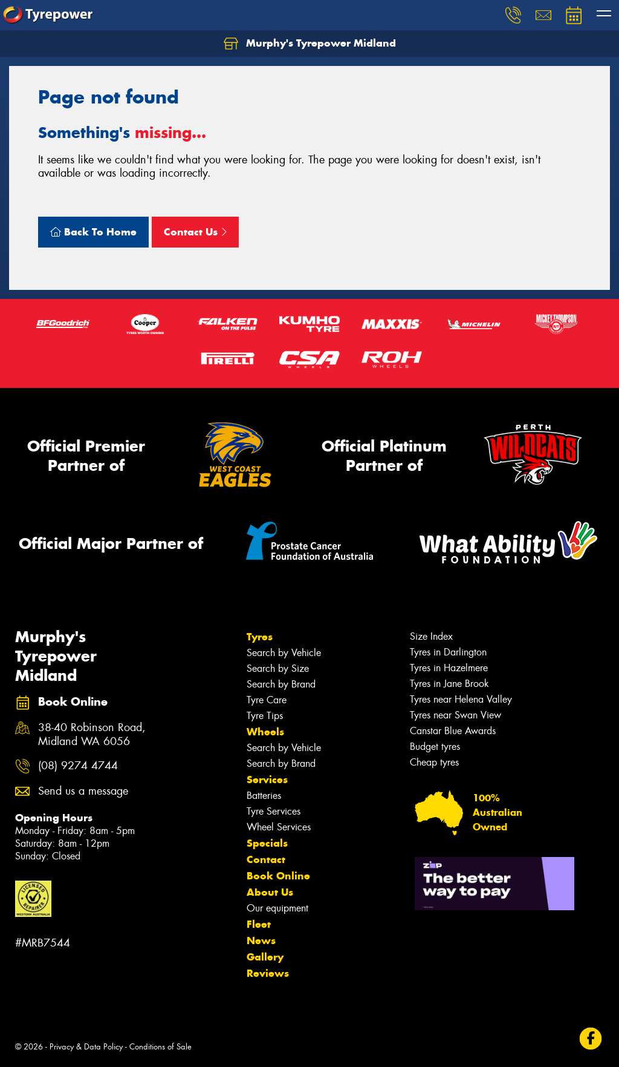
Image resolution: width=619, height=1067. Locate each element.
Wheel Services (279, 827)
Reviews (268, 973)
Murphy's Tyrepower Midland (310, 43)
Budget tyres (435, 746)
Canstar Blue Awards (453, 730)
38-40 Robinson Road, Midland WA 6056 (92, 735)
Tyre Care (267, 700)
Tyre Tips (265, 715)
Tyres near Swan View (455, 715)
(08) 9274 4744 (78, 766)
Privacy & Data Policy (86, 1047)
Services (267, 779)
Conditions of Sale (160, 1047)
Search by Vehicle (284, 652)
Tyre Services (273, 811)
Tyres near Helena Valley (461, 699)
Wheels (265, 731)
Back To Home (93, 231)
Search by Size (278, 668)
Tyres (260, 636)
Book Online (278, 875)
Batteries (264, 795)
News (261, 940)
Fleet (259, 924)
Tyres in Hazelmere (449, 668)
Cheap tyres (434, 762)
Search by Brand (281, 684)
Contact (266, 859)
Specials (267, 843)
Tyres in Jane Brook (449, 683)
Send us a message (83, 791)
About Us (270, 892)
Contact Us (195, 231)
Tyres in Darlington (448, 652)
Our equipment (277, 908)
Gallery (265, 957)
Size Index (431, 636)
